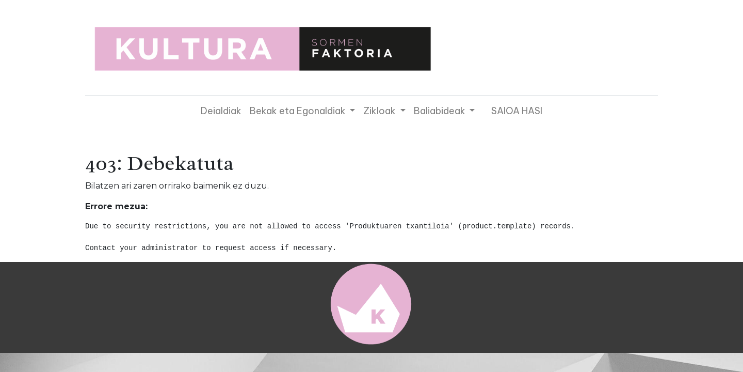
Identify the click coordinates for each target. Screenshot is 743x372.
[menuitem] (221, 111)
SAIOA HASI (516, 111)
